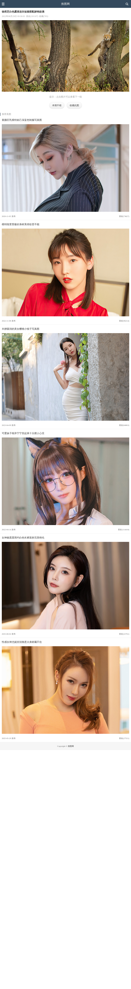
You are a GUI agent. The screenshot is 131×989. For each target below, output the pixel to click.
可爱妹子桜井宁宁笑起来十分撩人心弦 (23, 433)
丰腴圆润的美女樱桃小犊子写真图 (20, 328)
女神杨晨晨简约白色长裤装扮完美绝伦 (23, 537)
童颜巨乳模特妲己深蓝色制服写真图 (22, 119)
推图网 (65, 3)
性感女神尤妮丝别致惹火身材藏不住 (22, 642)
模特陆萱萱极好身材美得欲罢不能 (20, 224)
